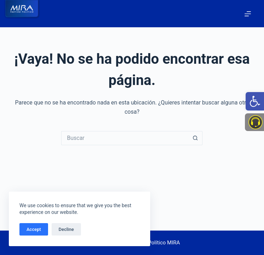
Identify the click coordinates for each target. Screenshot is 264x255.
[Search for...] (124, 138)
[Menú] (248, 14)
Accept (34, 229)
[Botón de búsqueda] (195, 138)
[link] (255, 101)
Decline (66, 229)
